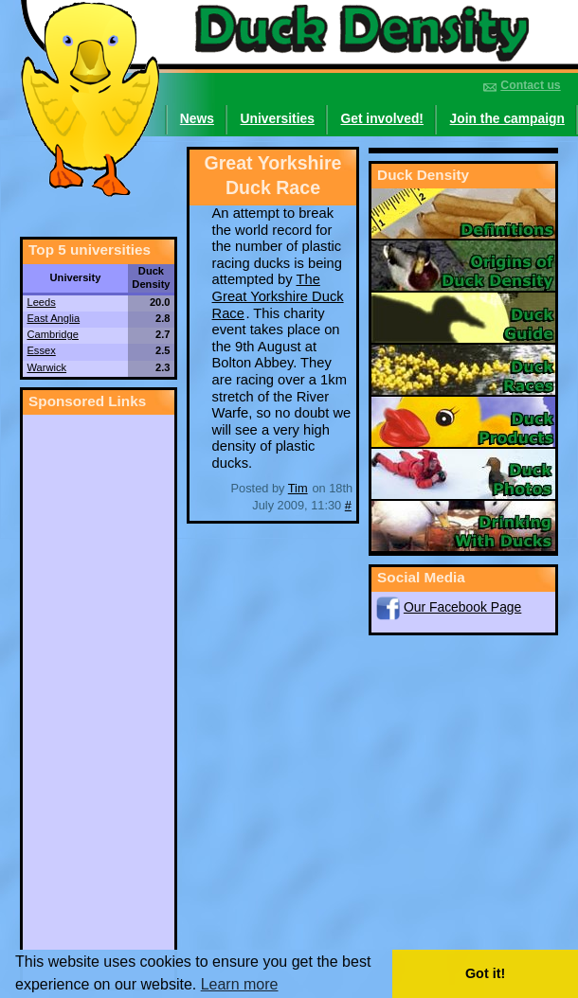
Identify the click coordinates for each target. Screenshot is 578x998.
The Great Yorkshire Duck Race (278, 296)
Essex (41, 350)
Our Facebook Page (462, 607)
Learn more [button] (240, 984)
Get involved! (382, 118)
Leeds (41, 302)
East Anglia (53, 318)
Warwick (46, 367)
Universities (278, 118)
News (197, 118)
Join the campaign (507, 118)
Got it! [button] (485, 973)
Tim (298, 488)
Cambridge (52, 334)
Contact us (530, 85)
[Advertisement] (98, 699)
